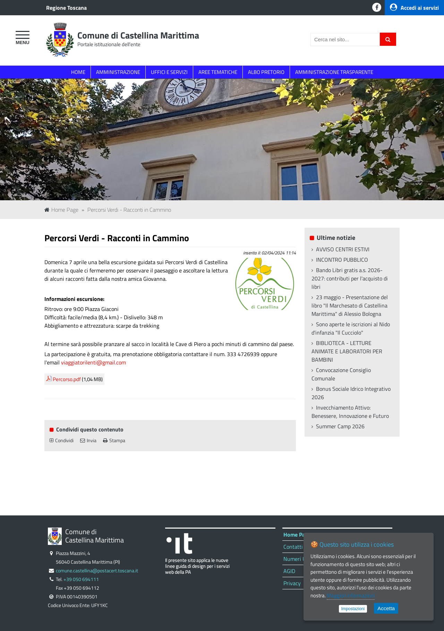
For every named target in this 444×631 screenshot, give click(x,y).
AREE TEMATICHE (217, 72)
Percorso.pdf (67, 379)
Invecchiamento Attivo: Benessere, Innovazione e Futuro (350, 411)
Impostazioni (353, 608)
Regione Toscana (66, 7)
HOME (78, 72)
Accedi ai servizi (414, 7)
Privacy (292, 583)
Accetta (386, 608)
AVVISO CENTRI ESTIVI (342, 249)
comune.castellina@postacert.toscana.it (97, 570)
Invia (88, 440)
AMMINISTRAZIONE (118, 72)
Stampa (114, 440)
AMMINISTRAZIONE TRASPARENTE (334, 72)
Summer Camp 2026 (340, 426)
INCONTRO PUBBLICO (342, 259)
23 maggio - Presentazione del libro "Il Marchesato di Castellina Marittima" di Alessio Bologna (349, 305)
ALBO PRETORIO (266, 72)
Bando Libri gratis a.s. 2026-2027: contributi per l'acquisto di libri (349, 278)
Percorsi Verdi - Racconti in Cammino (129, 209)
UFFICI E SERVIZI (169, 72)
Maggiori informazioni (351, 595)
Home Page (61, 209)
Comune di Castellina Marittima (138, 35)
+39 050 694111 (81, 579)
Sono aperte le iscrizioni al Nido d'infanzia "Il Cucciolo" (350, 328)
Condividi (62, 440)
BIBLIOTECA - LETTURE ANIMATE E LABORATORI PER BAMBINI (346, 351)
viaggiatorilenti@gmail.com (93, 362)
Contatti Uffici (299, 546)
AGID (289, 571)
